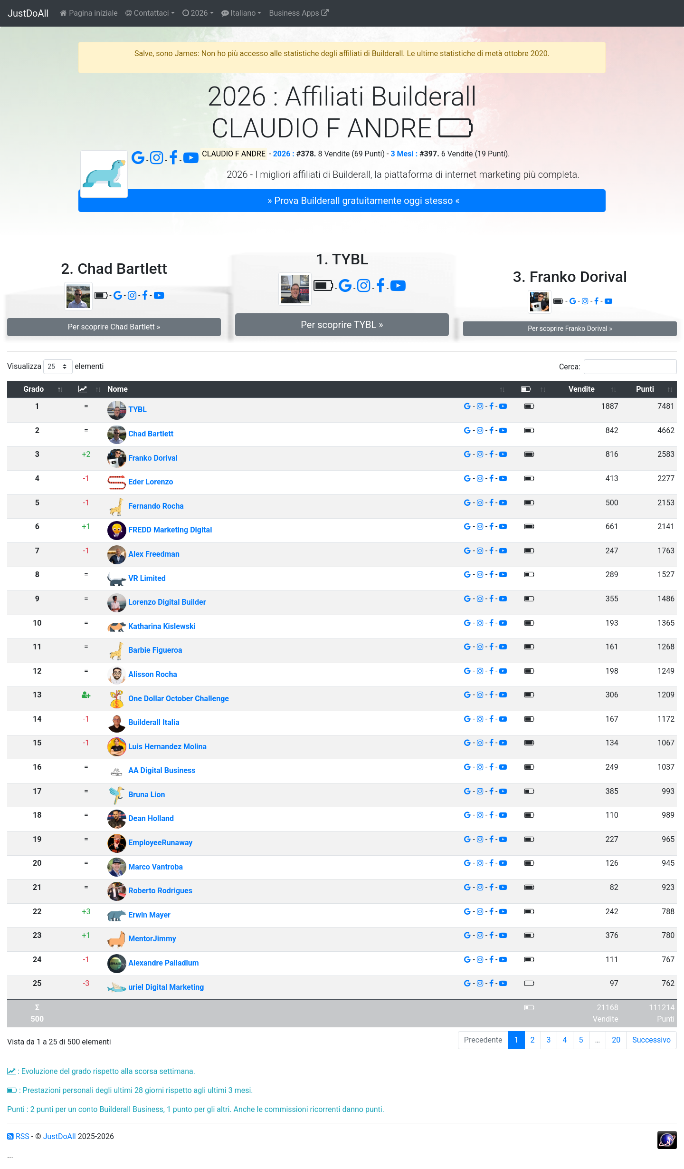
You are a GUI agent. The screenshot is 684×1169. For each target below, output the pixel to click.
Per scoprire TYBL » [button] (342, 324)
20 (616, 1039)
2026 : (283, 153)
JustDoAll (28, 13)
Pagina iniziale (89, 13)
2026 (195, 13)
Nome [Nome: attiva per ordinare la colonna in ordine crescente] (117, 389)
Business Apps (298, 13)
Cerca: (618, 366)
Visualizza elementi (55, 366)
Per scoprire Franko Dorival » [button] (570, 328)
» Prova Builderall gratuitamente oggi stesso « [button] (363, 200)
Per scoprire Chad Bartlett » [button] (114, 326)
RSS (18, 1136)
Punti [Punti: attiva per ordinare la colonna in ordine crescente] (645, 389)
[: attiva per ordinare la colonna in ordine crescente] (86, 389)
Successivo (651, 1039)
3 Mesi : (404, 153)
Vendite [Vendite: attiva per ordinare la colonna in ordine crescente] (582, 389)
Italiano (238, 13)
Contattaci (147, 13)
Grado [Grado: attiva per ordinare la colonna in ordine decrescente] (33, 389)
